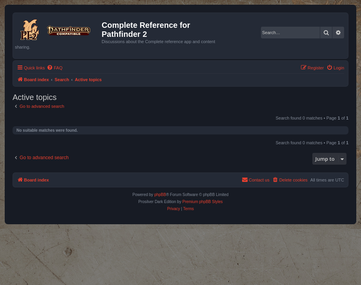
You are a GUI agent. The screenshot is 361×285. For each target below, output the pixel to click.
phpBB (160, 194)
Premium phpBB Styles (202, 202)
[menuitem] (54, 68)
